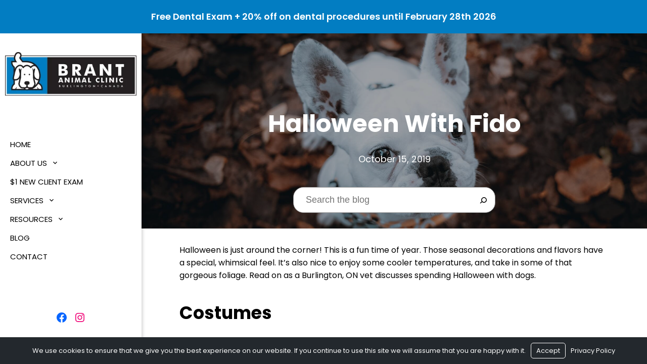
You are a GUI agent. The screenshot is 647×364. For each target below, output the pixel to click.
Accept (548, 350)
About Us (28, 163)
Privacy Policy (593, 350)
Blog (20, 238)
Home (20, 144)
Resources (31, 219)
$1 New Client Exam (46, 181)
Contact (29, 256)
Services (26, 200)
